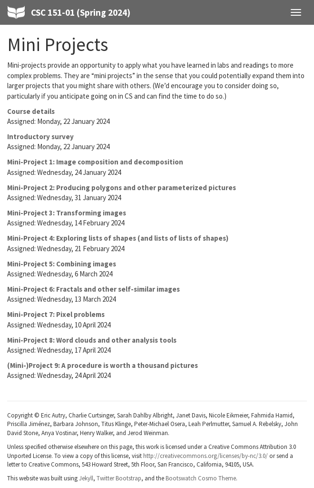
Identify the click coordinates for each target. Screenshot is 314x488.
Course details (31, 111)
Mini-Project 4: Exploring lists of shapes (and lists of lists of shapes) (117, 238)
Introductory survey (40, 136)
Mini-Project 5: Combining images (61, 263)
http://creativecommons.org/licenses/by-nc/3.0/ (205, 456)
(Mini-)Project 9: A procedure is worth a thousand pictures (102, 365)
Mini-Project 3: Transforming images (66, 212)
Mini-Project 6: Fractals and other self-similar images (93, 289)
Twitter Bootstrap (119, 478)
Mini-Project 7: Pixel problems (56, 314)
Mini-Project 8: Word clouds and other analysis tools (92, 340)
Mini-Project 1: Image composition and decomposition (95, 161)
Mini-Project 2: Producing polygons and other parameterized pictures (121, 187)
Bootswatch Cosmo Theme (201, 478)
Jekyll (86, 478)
